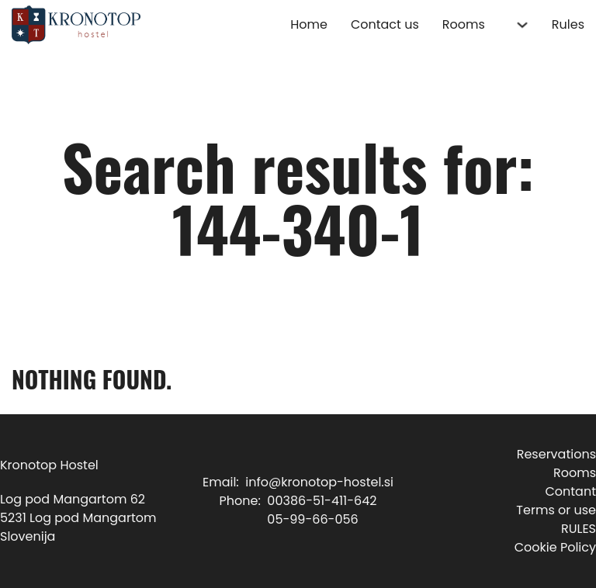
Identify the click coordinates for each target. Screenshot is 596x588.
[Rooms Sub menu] (522, 25)
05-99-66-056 (312, 519)
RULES (578, 529)
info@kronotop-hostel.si (319, 482)
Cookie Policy (555, 547)
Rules (568, 24)
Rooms (463, 24)
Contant (570, 491)
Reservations (556, 454)
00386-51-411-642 (321, 501)
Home (308, 24)
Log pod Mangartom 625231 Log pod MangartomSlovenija (78, 517)
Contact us (385, 24)
